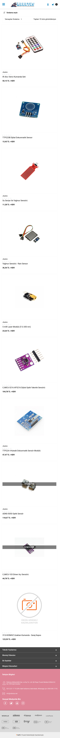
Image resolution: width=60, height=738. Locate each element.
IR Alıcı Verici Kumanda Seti (14, 77)
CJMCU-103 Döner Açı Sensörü (15, 574)
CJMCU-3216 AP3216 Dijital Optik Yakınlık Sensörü (23, 387)
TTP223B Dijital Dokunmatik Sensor (17, 137)
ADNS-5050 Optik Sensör (12, 514)
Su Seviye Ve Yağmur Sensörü (14, 200)
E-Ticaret (23, 735)
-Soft (18, 735)
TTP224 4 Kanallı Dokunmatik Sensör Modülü (21, 451)
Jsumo (5, 72)
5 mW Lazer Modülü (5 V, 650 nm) (16, 327)
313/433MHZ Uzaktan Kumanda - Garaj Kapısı (21, 635)
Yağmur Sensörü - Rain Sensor (15, 264)
